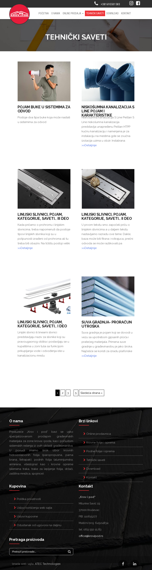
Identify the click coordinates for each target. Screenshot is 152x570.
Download (112, 13)
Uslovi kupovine (27, 516)
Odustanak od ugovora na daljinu (39, 525)
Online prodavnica (98, 433)
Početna (44, 13)
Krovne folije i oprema (100, 442)
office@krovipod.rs (91, 536)
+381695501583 (110, 4)
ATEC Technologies (47, 564)
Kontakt (126, 13)
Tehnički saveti (95, 13)
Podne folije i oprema (100, 451)
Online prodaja (73, 13)
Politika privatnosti (29, 499)
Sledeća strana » (91, 393)
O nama (55, 13)
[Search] (69, 551)
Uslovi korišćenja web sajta (34, 507)
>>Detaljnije (89, 145)
